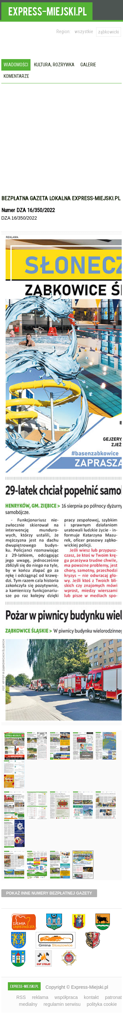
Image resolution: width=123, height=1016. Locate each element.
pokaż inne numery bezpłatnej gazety (49, 893)
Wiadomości (16, 64)
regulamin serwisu (62, 1004)
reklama (40, 997)
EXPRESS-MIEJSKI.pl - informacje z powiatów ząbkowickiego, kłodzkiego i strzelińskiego (46, 10)
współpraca (66, 997)
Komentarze (16, 76)
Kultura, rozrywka (54, 64)
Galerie (88, 64)
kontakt (91, 997)
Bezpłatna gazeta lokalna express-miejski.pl (60, 198)
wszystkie (83, 31)
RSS (21, 997)
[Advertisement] (61, 133)
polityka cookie (102, 1004)
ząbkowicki (108, 31)
